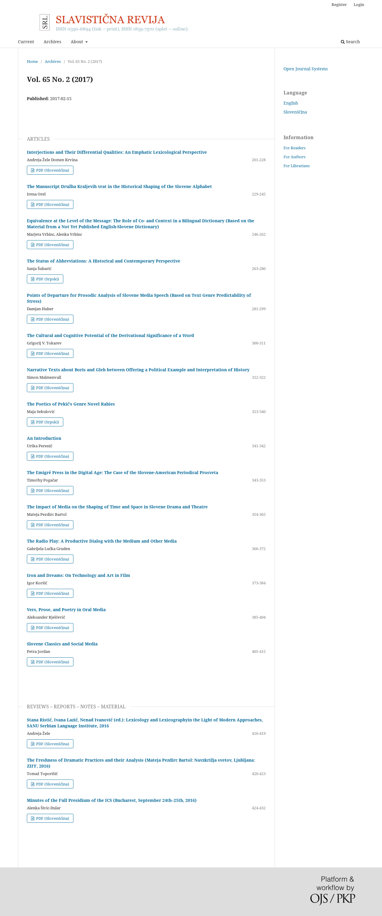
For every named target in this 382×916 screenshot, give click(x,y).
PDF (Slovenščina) (52, 170)
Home (32, 61)
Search (350, 41)
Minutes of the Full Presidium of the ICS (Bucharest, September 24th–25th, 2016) (112, 800)
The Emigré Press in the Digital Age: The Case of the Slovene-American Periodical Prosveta (122, 472)
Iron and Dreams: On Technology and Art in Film (78, 575)
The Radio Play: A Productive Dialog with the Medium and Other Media (102, 541)
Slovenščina (295, 112)
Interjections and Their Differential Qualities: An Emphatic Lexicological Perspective (117, 152)
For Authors (295, 156)
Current (26, 41)
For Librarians (297, 165)
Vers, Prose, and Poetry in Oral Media (66, 609)
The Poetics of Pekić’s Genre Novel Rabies (71, 404)
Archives (52, 41)
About (77, 41)
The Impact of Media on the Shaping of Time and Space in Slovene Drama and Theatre (117, 507)
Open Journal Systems (306, 69)
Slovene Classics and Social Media (62, 644)
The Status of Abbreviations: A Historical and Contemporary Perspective (103, 261)
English (291, 103)
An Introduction (44, 438)
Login (359, 4)
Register (339, 4)
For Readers (295, 147)
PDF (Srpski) (47, 279)
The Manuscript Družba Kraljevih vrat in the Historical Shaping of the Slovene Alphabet (120, 186)
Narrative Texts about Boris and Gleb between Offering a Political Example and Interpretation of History (138, 369)
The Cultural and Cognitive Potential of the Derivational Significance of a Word (110, 335)
